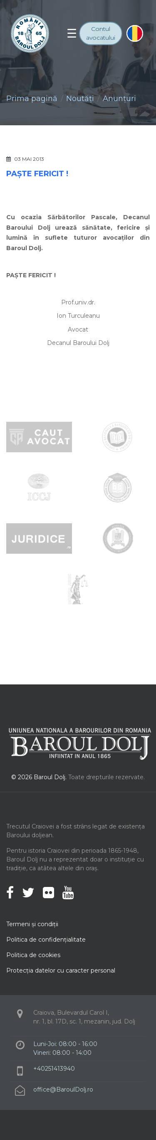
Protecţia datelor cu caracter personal (60, 970)
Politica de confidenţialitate (46, 939)
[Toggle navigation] (71, 33)
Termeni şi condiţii (32, 924)
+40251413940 (54, 1068)
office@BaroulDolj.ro (63, 1089)
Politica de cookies (33, 955)
